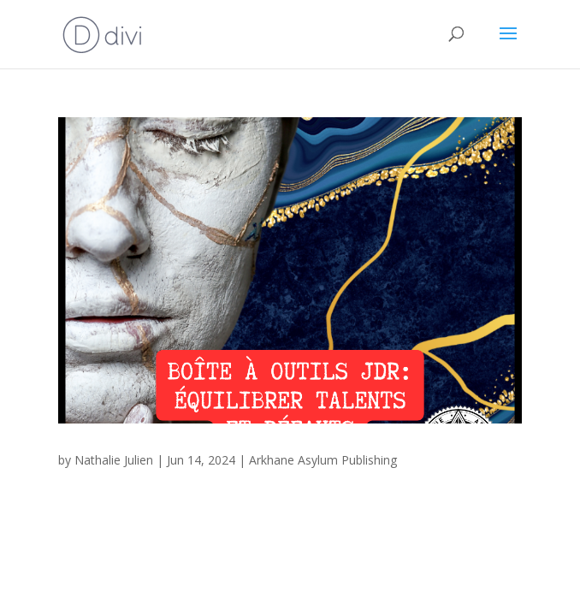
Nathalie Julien (113, 460)
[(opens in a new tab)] (290, 270)
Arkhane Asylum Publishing (323, 460)
